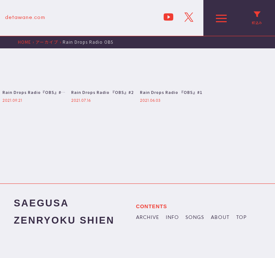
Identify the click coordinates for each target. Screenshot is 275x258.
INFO (172, 218)
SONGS (194, 218)
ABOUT (220, 218)
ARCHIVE (147, 218)
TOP (241, 218)
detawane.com (25, 17)
